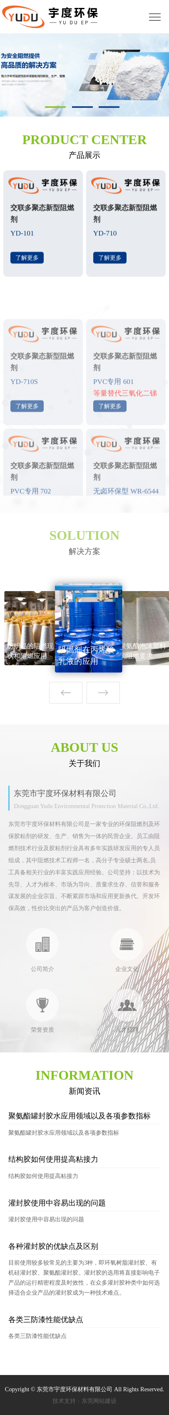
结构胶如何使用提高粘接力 (53, 1159)
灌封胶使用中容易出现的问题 (57, 1203)
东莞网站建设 (99, 1401)
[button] (103, 693)
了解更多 (27, 260)
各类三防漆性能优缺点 (45, 1319)
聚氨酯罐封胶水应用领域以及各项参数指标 (79, 1116)
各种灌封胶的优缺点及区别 (53, 1246)
